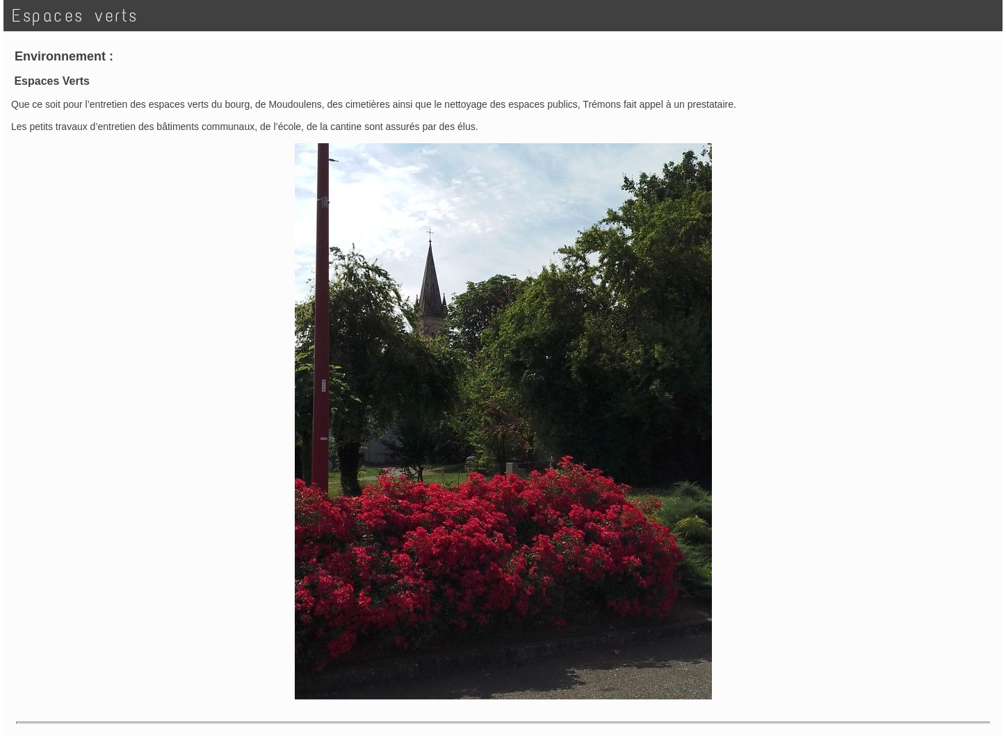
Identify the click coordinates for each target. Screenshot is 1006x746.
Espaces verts (75, 15)
